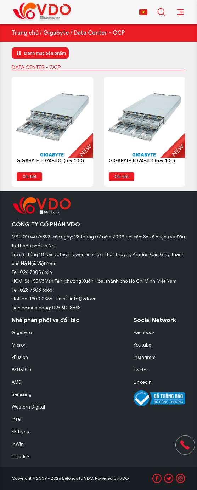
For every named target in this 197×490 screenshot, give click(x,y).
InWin (18, 444)
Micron (19, 345)
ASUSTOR (22, 370)
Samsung (22, 395)
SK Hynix (21, 432)
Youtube (142, 345)
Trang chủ (25, 32)
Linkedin (143, 382)
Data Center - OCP (99, 32)
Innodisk (21, 457)
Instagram (145, 357)
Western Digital (28, 407)
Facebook (144, 333)
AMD (17, 382)
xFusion (20, 357)
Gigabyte (56, 32)
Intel (16, 419)
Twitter (141, 370)
